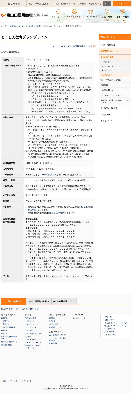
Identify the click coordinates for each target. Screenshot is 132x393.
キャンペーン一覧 (79, 318)
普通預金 (6, 321)
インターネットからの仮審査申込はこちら (73, 46)
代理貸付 (104, 85)
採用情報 (82, 4)
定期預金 (6, 324)
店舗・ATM (108, 317)
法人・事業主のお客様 (39, 4)
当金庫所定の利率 (49, 175)
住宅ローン (106, 62)
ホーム (3, 26)
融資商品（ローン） (17, 26)
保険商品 (52, 318)
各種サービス (106, 114)
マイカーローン (107, 66)
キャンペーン (91, 17)
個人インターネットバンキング (115, 323)
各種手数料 (53, 343)
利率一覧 (4, 333)
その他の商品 (53, 324)
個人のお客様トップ (9, 309)
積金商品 (4, 330)
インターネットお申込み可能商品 (57, 339)
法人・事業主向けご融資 (110, 80)
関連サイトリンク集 (10, 381)
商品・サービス (107, 37)
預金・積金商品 (107, 45)
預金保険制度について (9, 341)
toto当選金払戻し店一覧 (57, 335)
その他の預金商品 (9, 327)
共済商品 (52, 321)
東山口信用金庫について (64, 4)
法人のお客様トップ (30, 309)
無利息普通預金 (6, 344)
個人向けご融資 (34, 26)
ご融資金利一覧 (106, 90)
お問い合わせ (95, 4)
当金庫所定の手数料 (57, 213)
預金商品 (4, 318)
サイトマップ (26, 381)
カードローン (106, 71)
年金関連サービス (74, 17)
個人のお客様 (14, 4)
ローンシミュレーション (110, 95)
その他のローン (50, 26)
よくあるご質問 (110, 334)
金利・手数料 (109, 320)
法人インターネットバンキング (115, 326)
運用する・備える (108, 108)
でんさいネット (110, 329)
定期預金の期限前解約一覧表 (10, 337)
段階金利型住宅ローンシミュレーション (114, 101)
